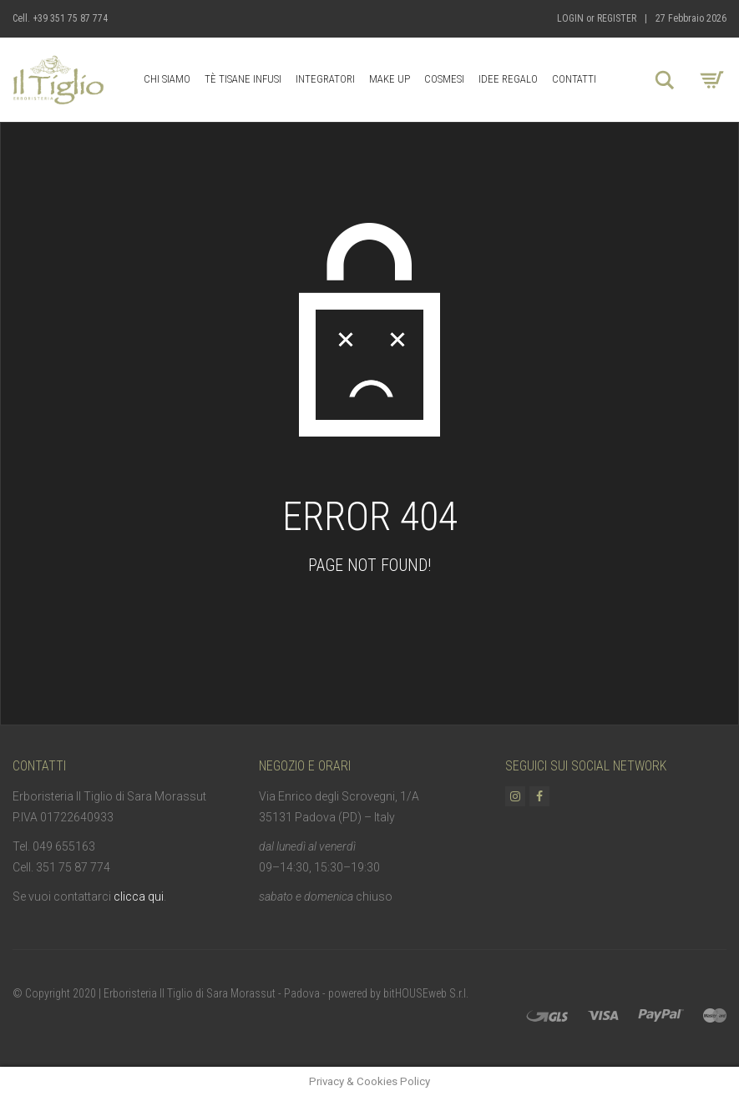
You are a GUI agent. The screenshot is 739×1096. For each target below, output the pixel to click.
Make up (389, 79)
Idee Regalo (508, 79)
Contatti (574, 79)
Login (570, 18)
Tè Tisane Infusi (243, 79)
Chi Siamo (167, 79)
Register (616, 18)
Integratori (325, 79)
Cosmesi (444, 79)
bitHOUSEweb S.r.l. (425, 993)
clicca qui (139, 896)
